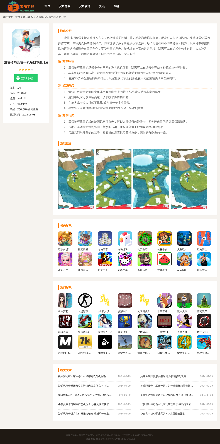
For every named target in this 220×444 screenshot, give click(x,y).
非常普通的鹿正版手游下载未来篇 (164, 311)
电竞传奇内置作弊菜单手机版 (125, 332)
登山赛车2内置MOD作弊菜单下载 (85, 332)
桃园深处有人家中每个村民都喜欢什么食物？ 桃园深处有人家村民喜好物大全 (85, 376)
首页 (47, 6)
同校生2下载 (105, 332)
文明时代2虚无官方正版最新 (145, 311)
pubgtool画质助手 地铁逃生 (105, 352)
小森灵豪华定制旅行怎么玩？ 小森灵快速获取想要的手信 (85, 404)
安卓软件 (84, 6)
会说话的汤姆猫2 (145, 270)
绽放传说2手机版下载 (65, 249)
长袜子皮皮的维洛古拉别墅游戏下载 (164, 249)
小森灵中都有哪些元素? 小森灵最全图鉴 (162, 413)
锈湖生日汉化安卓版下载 (125, 311)
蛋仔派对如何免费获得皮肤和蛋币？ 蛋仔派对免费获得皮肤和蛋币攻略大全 (167, 395)
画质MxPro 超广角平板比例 (65, 352)
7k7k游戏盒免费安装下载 (85, 352)
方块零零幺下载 (105, 249)
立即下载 (24, 78)
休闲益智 (28, 17)
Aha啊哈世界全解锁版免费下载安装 (184, 270)
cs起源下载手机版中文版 (85, 311)
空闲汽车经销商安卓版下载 (204, 311)
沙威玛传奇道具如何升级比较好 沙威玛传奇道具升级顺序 (85, 413)
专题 (116, 6)
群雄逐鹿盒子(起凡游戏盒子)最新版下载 (65, 332)
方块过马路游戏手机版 (125, 249)
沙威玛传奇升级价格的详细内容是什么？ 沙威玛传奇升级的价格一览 (85, 385)
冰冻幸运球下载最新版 (85, 270)
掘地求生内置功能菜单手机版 (204, 270)
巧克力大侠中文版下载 (105, 270)
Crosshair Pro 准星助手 (204, 332)
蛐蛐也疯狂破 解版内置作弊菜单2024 (145, 352)
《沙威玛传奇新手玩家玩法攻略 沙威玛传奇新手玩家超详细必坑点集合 (167, 404)
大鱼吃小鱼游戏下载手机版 (184, 249)
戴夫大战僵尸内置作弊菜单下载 (184, 311)
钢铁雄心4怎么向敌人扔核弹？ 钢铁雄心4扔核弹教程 (85, 395)
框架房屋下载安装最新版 (85, 249)
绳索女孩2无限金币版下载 (125, 352)
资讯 (102, 6)
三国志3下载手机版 (164, 332)
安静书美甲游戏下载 (125, 270)
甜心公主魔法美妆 (65, 270)
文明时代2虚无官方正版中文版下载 (105, 311)
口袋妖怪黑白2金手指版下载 (164, 352)
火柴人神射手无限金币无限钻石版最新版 (184, 332)
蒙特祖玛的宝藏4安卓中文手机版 (184, 352)
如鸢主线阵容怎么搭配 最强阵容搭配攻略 (163, 376)
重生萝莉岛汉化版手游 (65, 311)
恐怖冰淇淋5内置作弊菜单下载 (145, 332)
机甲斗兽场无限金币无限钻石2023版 (204, 352)
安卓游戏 (64, 6)
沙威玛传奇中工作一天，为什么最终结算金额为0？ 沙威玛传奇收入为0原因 (167, 385)
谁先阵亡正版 (204, 249)
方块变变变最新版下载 (164, 270)
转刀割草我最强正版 (145, 249)
